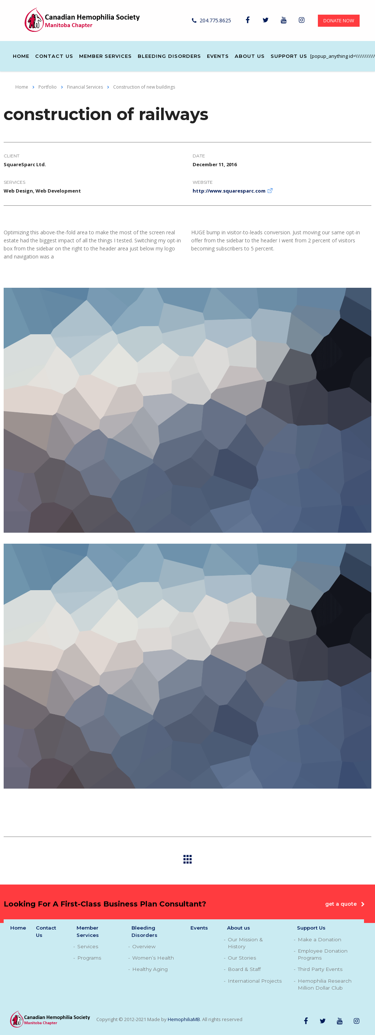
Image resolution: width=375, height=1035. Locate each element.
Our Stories (242, 958)
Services (87, 946)
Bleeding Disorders (169, 56)
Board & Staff (244, 969)
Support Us (289, 56)
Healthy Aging (150, 969)
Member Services (105, 56)
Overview (144, 946)
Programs (89, 958)
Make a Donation (319, 939)
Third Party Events (320, 969)
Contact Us (54, 56)
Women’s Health (153, 958)
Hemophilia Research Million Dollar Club (325, 984)
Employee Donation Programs (323, 954)
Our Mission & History (245, 943)
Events (218, 56)
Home (21, 56)
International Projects (255, 981)
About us (250, 56)
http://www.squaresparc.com (229, 190)
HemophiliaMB (184, 1019)
